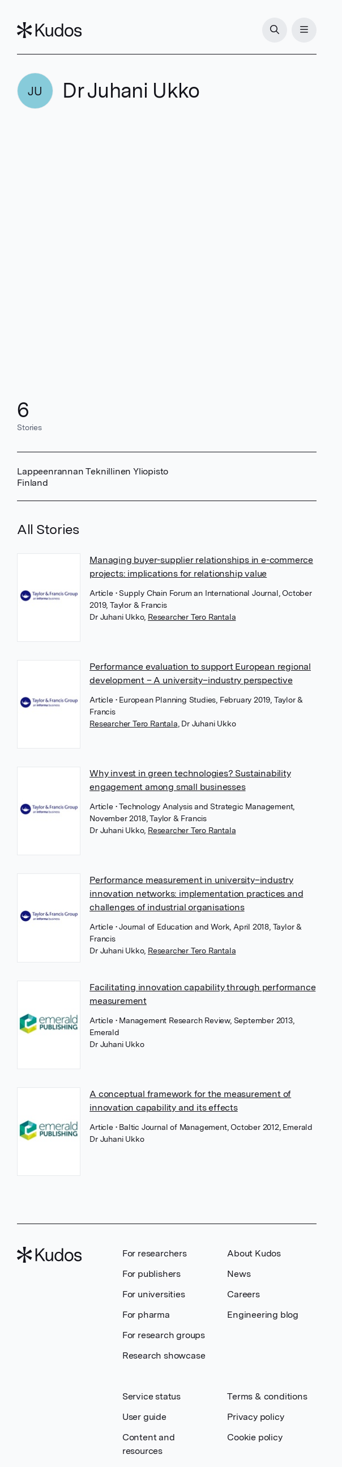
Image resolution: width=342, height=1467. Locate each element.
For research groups (163, 1335)
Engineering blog (262, 1314)
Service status (151, 1396)
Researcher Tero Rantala (192, 616)
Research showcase (164, 1355)
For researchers (154, 1253)
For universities (153, 1294)
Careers (243, 1294)
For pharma (146, 1314)
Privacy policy (255, 1416)
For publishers (151, 1273)
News (238, 1273)
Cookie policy (254, 1437)
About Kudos (254, 1253)
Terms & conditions (267, 1396)
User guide (144, 1416)
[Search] (274, 30)
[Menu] (304, 30)
